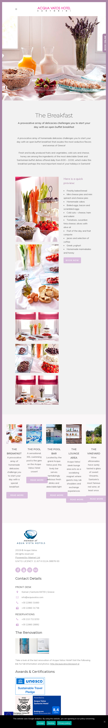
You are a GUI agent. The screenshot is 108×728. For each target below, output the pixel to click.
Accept (41, 723)
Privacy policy (64, 723)
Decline (51, 723)
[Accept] (104, 721)
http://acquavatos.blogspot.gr (64, 663)
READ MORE (17, 495)
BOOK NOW (72, 260)
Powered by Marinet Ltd (27, 557)
